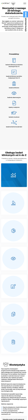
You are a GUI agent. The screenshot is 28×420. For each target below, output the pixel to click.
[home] (5, 2)
